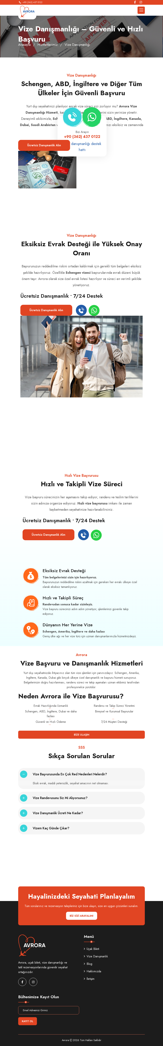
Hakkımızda (92, 971)
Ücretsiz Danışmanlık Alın (44, 145)
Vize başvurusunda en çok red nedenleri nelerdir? (70, 774)
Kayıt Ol (27, 1021)
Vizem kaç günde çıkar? (51, 828)
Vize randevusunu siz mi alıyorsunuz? (60, 798)
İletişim (89, 979)
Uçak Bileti (91, 949)
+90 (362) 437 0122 (32, 2)
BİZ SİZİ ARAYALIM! (82, 916)
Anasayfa (24, 44)
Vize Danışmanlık (96, 956)
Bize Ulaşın (81, 734)
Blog (88, 964)
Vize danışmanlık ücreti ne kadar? (58, 813)
